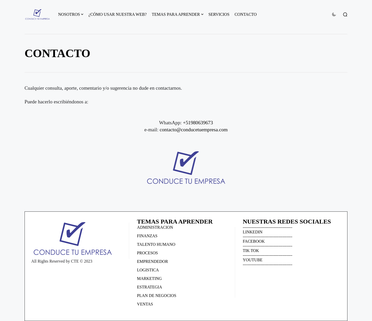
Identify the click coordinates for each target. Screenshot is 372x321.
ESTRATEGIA (149, 287)
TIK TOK (251, 250)
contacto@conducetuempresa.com (194, 129)
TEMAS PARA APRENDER (176, 14)
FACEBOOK (254, 241)
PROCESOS (147, 253)
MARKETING (149, 278)
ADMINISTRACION (155, 227)
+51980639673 (198, 122)
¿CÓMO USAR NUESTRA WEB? (117, 14)
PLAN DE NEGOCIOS (156, 295)
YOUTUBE (252, 260)
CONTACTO (246, 14)
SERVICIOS (218, 14)
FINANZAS (147, 236)
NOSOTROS (69, 14)
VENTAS (145, 304)
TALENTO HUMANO (156, 244)
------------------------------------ (267, 227)
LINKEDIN (252, 232)
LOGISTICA (148, 270)
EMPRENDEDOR (152, 261)
